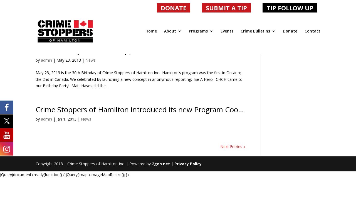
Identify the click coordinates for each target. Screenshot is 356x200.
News (90, 60)
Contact (312, 31)
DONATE (173, 8)
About (170, 31)
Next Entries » (232, 146)
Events (227, 31)
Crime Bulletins (255, 31)
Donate (290, 31)
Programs (198, 31)
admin (46, 60)
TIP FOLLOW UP (289, 8)
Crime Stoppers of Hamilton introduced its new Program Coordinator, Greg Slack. (170, 109)
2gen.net (161, 163)
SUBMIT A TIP (226, 8)
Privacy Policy (188, 163)
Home (151, 31)
